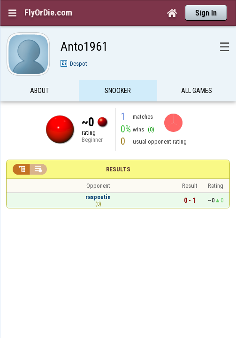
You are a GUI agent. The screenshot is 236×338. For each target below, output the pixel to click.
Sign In (206, 12)
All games (196, 72)
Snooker (118, 72)
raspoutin (98, 178)
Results (118, 150)
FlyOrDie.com (48, 13)
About (39, 72)
